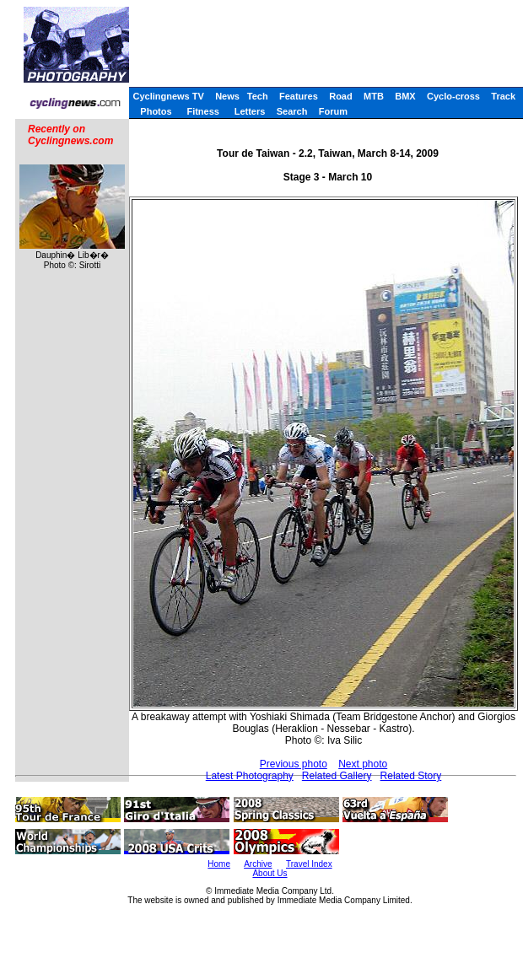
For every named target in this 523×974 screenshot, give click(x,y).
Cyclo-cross (453, 96)
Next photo (362, 764)
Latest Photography (250, 776)
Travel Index (309, 864)
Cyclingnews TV (167, 96)
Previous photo (293, 764)
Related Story (411, 776)
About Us (269, 873)
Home (219, 864)
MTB (374, 96)
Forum (333, 111)
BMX (405, 96)
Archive (258, 864)
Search (292, 111)
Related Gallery (337, 776)
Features (298, 96)
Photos (155, 111)
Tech (257, 96)
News (227, 96)
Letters (250, 111)
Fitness (202, 111)
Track (503, 96)
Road (341, 96)
